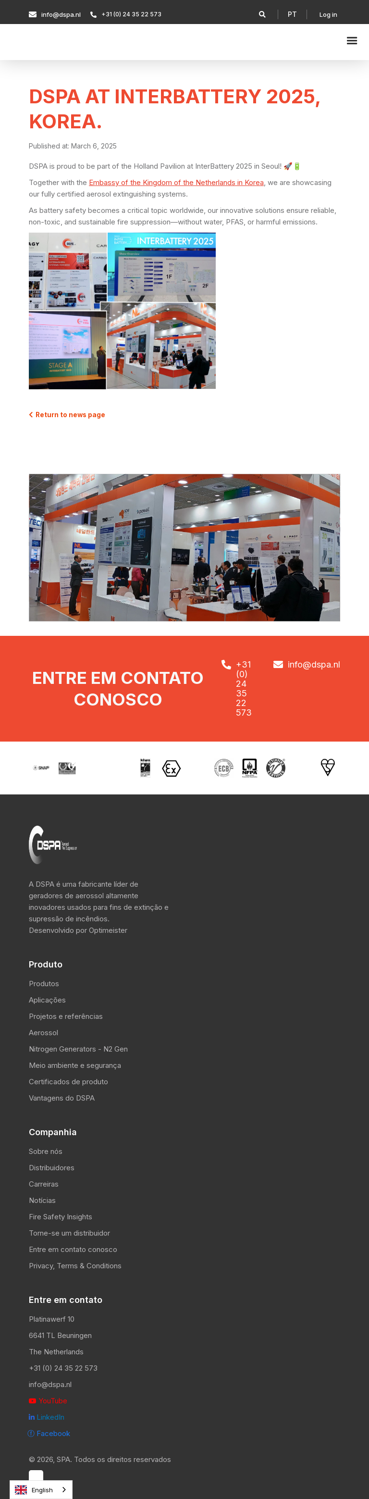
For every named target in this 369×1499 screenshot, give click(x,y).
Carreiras (44, 1184)
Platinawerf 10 (51, 1319)
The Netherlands (56, 1351)
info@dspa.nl (50, 1384)
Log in (328, 14)
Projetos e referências (66, 1016)
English (34, 1490)
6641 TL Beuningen (60, 1335)
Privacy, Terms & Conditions (75, 1265)
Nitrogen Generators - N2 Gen (78, 1048)
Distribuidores (51, 1167)
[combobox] (41, 1489)
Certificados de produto (68, 1081)
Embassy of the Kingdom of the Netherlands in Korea (176, 182)
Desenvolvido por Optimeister (78, 930)
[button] (292, 14)
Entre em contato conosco (73, 1249)
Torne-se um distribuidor (69, 1233)
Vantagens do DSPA (62, 1098)
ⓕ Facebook (48, 1433)
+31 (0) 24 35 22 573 (63, 1368)
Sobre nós (45, 1151)
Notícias (42, 1200)
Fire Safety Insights (60, 1216)
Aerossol (43, 1032)
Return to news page (67, 415)
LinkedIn (46, 1417)
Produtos (44, 983)
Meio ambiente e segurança (75, 1065)
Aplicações (47, 999)
